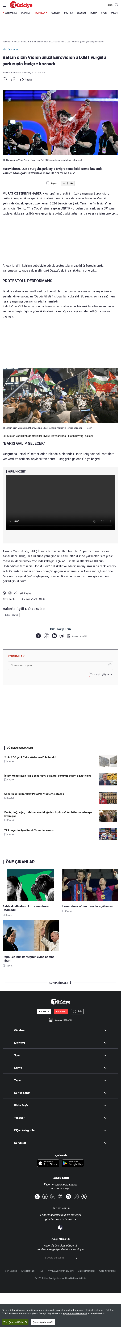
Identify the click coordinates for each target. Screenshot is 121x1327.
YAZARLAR (26, 13)
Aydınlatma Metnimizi (75, 1314)
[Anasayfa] (60, 1002)
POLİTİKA (68, 13)
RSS (41, 1271)
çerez (59, 1310)
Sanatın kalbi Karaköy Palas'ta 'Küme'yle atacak (34, 794)
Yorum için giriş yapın (101, 674)
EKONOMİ (81, 13)
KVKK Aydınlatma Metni (61, 1271)
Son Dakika (11, 1271)
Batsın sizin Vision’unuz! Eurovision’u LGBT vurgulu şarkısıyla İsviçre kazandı (67, 42)
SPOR (104, 13)
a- (64, 183)
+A (71, 183)
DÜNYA (93, 13)
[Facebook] (46, 636)
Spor (17, 1055)
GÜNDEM (55, 13)
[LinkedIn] (54, 636)
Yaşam (18, 1080)
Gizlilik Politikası (86, 1271)
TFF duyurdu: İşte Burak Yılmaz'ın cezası (28, 830)
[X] (38, 636)
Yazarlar (19, 1117)
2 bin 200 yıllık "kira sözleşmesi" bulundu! (30, 757)
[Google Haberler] (76, 636)
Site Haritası (28, 1271)
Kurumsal (20, 1142)
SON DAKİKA (11, 13)
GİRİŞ (109, 5)
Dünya (18, 1067)
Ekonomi (19, 1042)
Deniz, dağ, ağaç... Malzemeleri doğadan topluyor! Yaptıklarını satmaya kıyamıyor (48, 814)
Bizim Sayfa (21, 1105)
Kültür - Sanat (11, 50)
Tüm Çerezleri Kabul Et (15, 1322)
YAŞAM (114, 13)
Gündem (19, 1030)
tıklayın (69, 1219)
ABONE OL (61, 1011)
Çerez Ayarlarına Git (43, 1322)
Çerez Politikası (107, 1271)
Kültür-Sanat (22, 1092)
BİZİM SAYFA (41, 13)
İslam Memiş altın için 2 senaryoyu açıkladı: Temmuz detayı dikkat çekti (47, 775)
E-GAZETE (44, 1011)
